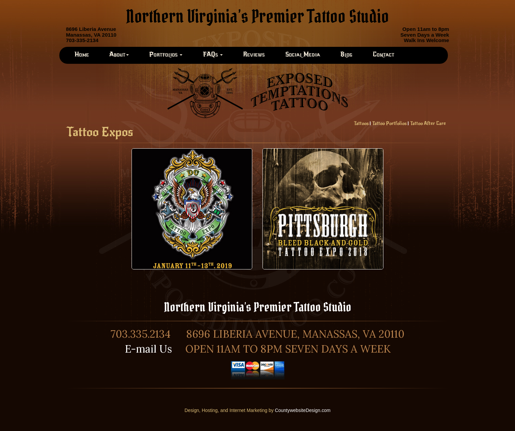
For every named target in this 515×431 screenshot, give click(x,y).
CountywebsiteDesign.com (303, 410)
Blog (346, 54)
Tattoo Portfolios (389, 123)
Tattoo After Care (428, 123)
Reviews (254, 54)
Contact (383, 54)
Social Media (302, 54)
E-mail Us (148, 348)
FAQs (213, 54)
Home (82, 54)
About (119, 54)
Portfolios (165, 54)
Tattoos (361, 123)
